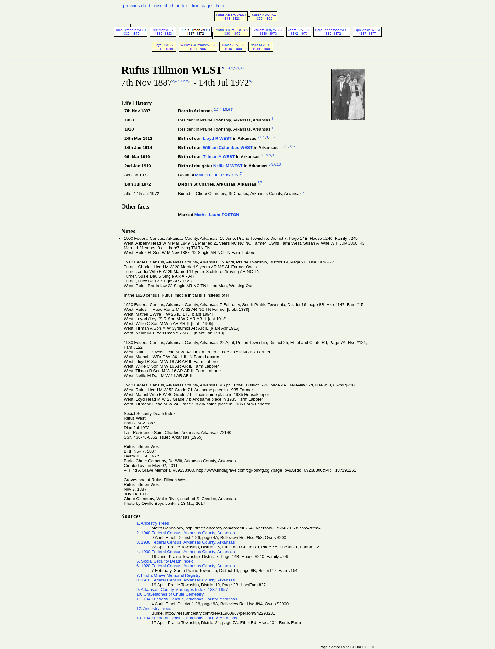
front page (202, 5)
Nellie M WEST (228, 166)
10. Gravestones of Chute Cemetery (170, 594)
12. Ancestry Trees (153, 608)
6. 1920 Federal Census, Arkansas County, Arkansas (185, 565)
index (182, 5)
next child (163, 5)
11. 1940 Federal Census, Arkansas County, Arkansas (186, 599)
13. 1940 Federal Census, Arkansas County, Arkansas (186, 618)
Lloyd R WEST (217, 138)
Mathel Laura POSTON (217, 175)
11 (286, 146)
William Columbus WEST (228, 147)
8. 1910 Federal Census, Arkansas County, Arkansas (185, 580)
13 (279, 164)
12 (293, 146)
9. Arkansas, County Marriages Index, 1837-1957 (182, 589)
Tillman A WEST (219, 157)
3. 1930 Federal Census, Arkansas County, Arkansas (185, 542)
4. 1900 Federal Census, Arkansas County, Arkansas (185, 551)
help (220, 5)
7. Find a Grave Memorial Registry (168, 575)
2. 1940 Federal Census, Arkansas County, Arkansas (185, 532)
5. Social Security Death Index (164, 561)
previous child (136, 5)
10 (271, 137)
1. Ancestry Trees (152, 523)
